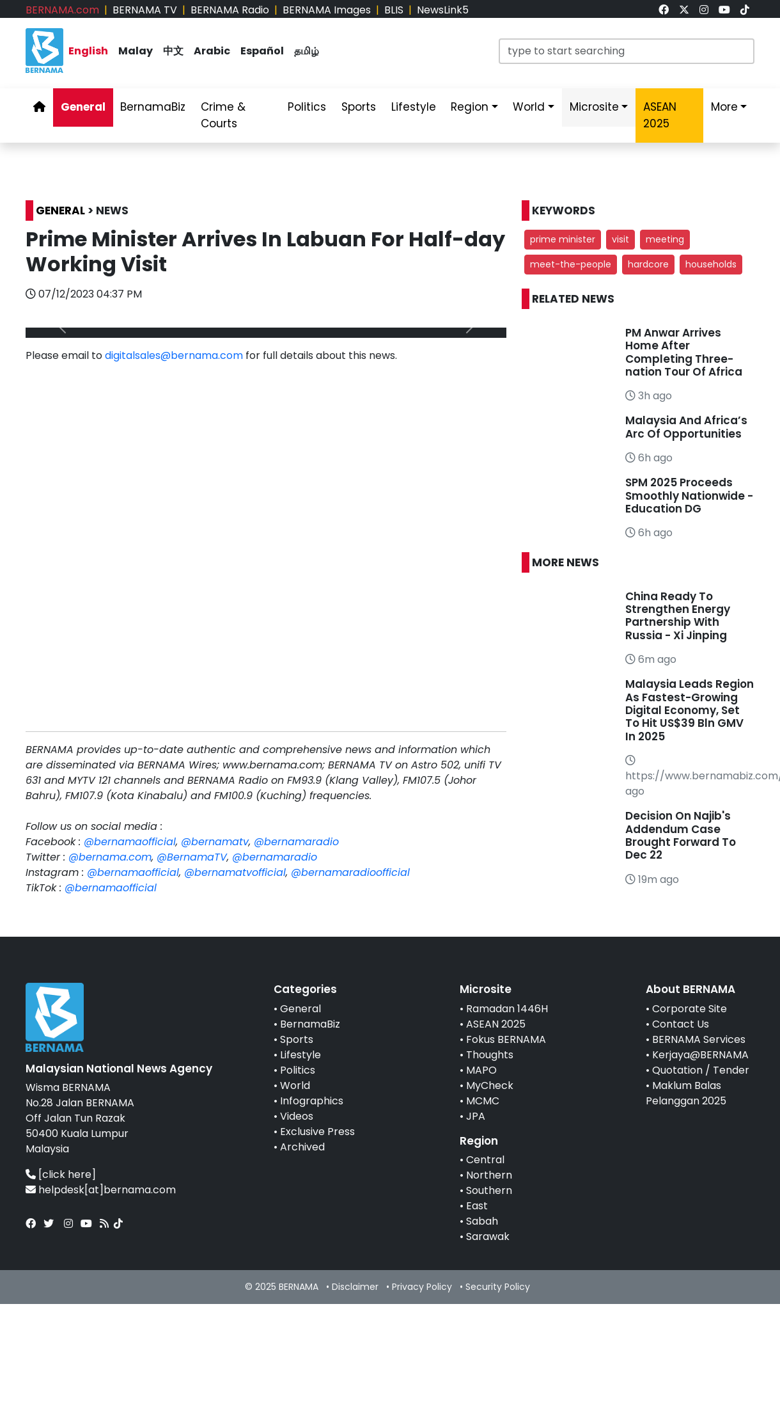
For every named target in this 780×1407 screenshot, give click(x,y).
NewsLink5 (443, 10)
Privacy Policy (422, 1286)
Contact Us (680, 1024)
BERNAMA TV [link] (145, 10)
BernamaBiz (310, 1024)
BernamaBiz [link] (152, 107)
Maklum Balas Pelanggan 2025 (686, 1093)
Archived (302, 1147)
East (477, 1205)
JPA (475, 1116)
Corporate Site (689, 1008)
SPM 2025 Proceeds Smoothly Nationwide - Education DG (689, 495)
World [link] (529, 107)
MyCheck (489, 1085)
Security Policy (497, 1286)
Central (485, 1159)
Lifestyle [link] (413, 107)
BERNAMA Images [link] (327, 10)
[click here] (67, 1174)
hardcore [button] (648, 264)
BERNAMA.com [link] (62, 10)
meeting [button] (665, 239)
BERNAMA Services (698, 1039)
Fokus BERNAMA (506, 1039)
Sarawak (488, 1236)
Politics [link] (307, 107)
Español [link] (262, 51)
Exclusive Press (317, 1131)
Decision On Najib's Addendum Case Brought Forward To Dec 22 (680, 835)
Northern (489, 1175)
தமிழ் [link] (306, 51)
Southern (489, 1190)
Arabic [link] (212, 51)
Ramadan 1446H (507, 1008)
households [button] (711, 264)
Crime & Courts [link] (223, 115)
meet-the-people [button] (570, 264)
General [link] (83, 107)
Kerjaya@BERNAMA (700, 1054)
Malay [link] (135, 51)
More (724, 107)
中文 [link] (173, 51)
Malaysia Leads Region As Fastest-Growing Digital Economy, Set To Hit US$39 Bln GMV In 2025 (689, 710)
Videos (296, 1116)
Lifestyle (300, 1054)
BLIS (393, 10)
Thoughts (489, 1054)
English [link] (88, 51)
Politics (297, 1070)
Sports (296, 1039)
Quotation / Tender (700, 1070)
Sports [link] (358, 107)
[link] (664, 10)
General (300, 1008)
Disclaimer (355, 1286)
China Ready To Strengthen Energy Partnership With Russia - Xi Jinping (677, 616)
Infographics (311, 1100)
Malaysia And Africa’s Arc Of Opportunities (686, 427)
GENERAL (60, 210)
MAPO (481, 1070)
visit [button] (620, 239)
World (295, 1085)
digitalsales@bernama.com (174, 355)
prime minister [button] (562, 239)
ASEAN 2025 (496, 1024)
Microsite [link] (594, 107)
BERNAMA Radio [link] (230, 10)
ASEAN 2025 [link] (659, 115)
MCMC (482, 1100)
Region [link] (469, 107)
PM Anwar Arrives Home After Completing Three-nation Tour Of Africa (683, 352)
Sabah (482, 1221)
